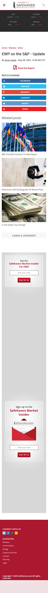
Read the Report (26, 68)
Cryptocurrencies (10, 552)
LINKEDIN (16, 97)
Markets (6, 542)
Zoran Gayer (11, 60)
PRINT (15, 109)
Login (5, 563)
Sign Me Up (24, 280)
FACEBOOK (16, 80)
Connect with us (12, 529)
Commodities (8, 545)
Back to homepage (11, 75)
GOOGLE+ (16, 92)
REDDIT (16, 103)
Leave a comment (24, 235)
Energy (5, 549)
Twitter (16, 86)
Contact (6, 556)
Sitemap (6, 559)
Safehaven (8, 539)
